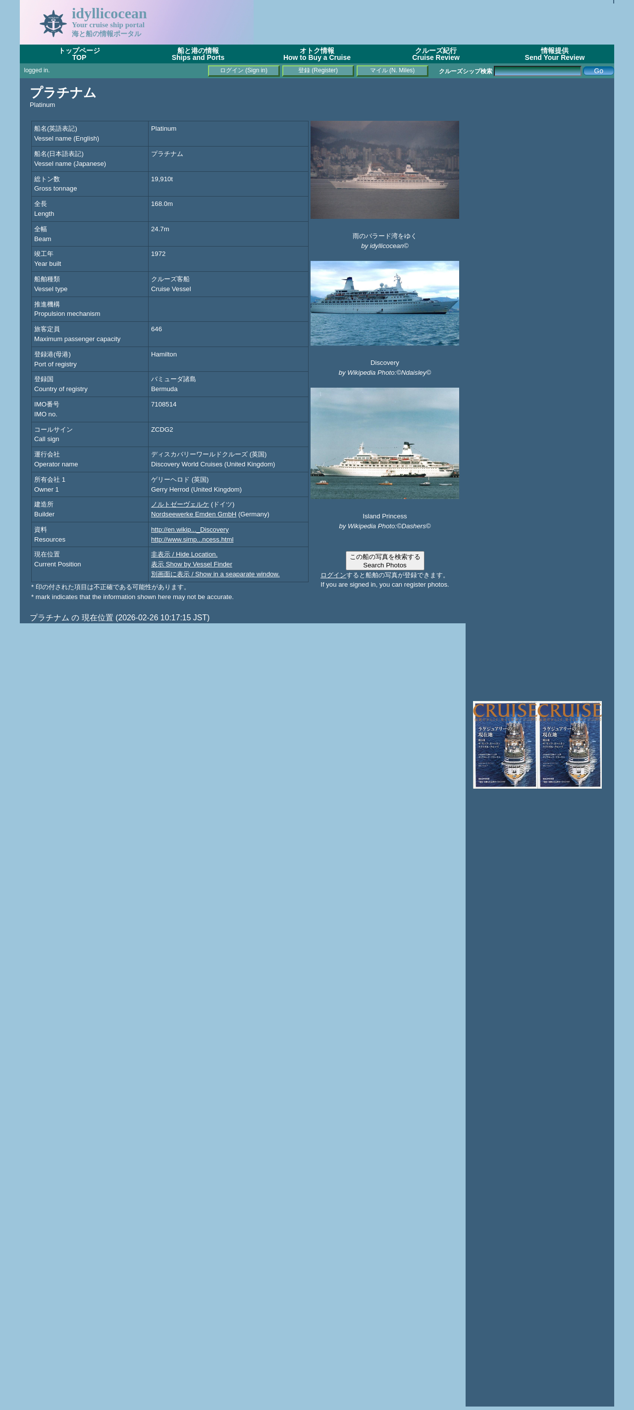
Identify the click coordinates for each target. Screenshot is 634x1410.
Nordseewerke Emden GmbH (193, 514)
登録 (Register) (318, 70)
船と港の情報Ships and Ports (198, 54)
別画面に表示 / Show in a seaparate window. (215, 574)
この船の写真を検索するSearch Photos (385, 561)
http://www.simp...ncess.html (192, 539)
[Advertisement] (434, 22)
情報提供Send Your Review (555, 54)
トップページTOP (79, 54)
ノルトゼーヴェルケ (180, 504)
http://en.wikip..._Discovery (190, 529)
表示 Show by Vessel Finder (191, 564)
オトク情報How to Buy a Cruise (317, 54)
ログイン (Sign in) (243, 70)
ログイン (333, 575)
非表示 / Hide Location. (184, 554)
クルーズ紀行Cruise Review (436, 54)
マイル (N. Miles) (392, 70)
